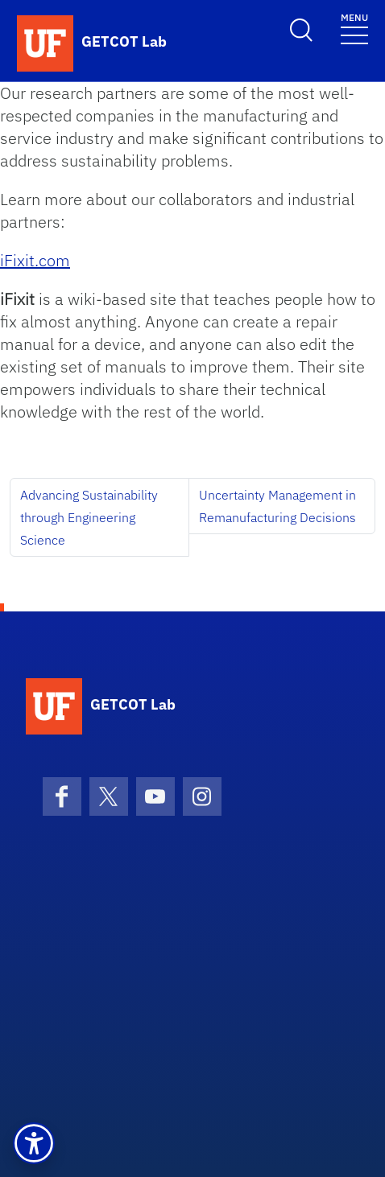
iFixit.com (35, 260)
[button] (34, 1143)
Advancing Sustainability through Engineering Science (89, 517)
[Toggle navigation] (354, 27)
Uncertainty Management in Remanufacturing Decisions (277, 506)
